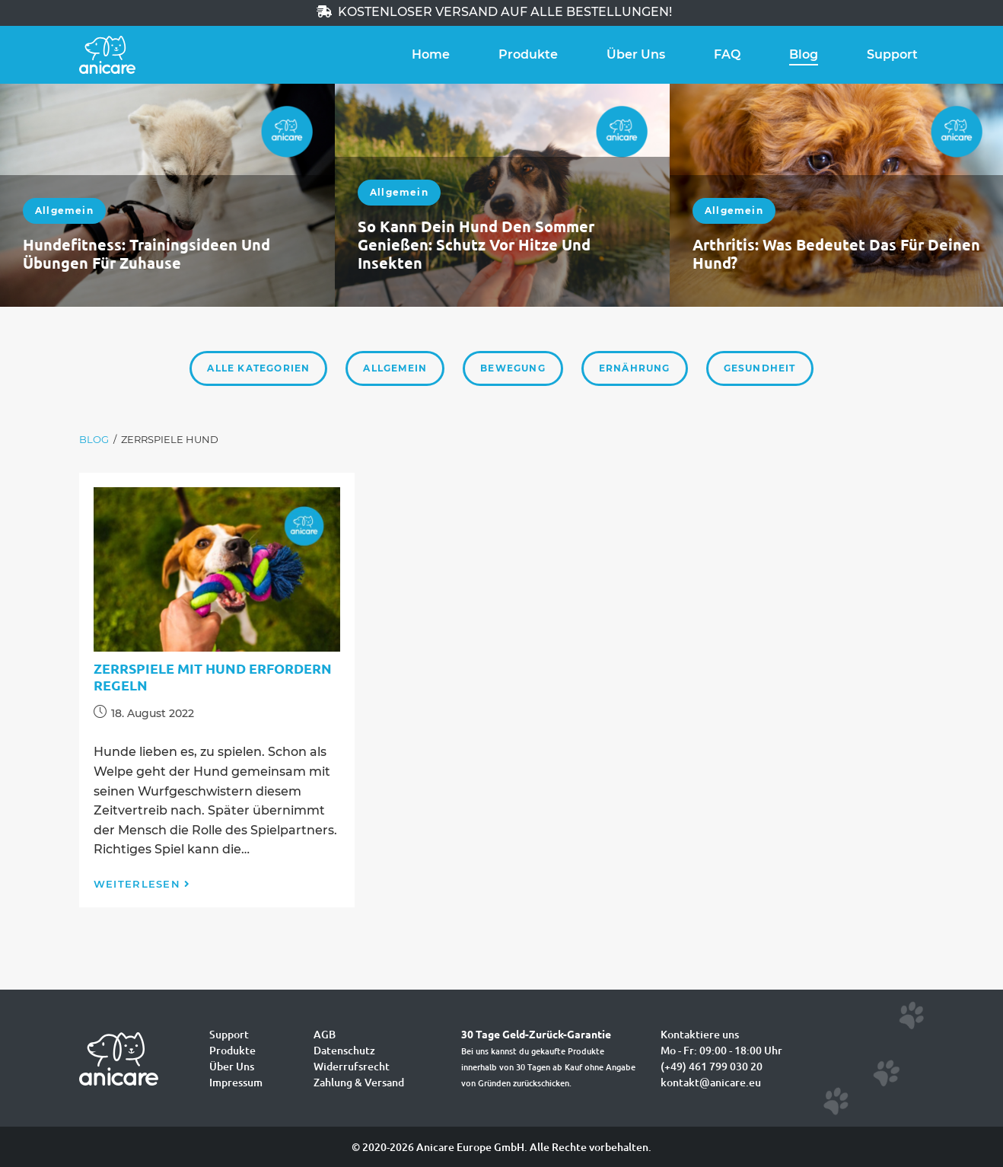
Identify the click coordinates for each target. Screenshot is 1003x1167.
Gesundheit (760, 368)
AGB (325, 1034)
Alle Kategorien (258, 368)
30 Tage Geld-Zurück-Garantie (536, 1034)
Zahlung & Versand (359, 1082)
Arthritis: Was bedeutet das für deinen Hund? (836, 253)
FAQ (727, 54)
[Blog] (94, 439)
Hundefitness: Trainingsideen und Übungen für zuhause (146, 253)
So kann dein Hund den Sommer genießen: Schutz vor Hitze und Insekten (476, 244)
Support (892, 54)
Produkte (528, 54)
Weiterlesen (142, 884)
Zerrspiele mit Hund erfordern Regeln (213, 676)
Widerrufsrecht (352, 1066)
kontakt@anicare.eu (711, 1082)
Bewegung (513, 368)
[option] (167, 195)
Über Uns (636, 54)
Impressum (236, 1082)
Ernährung (634, 368)
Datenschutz (344, 1050)
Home (431, 54)
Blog (803, 54)
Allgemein (64, 210)
